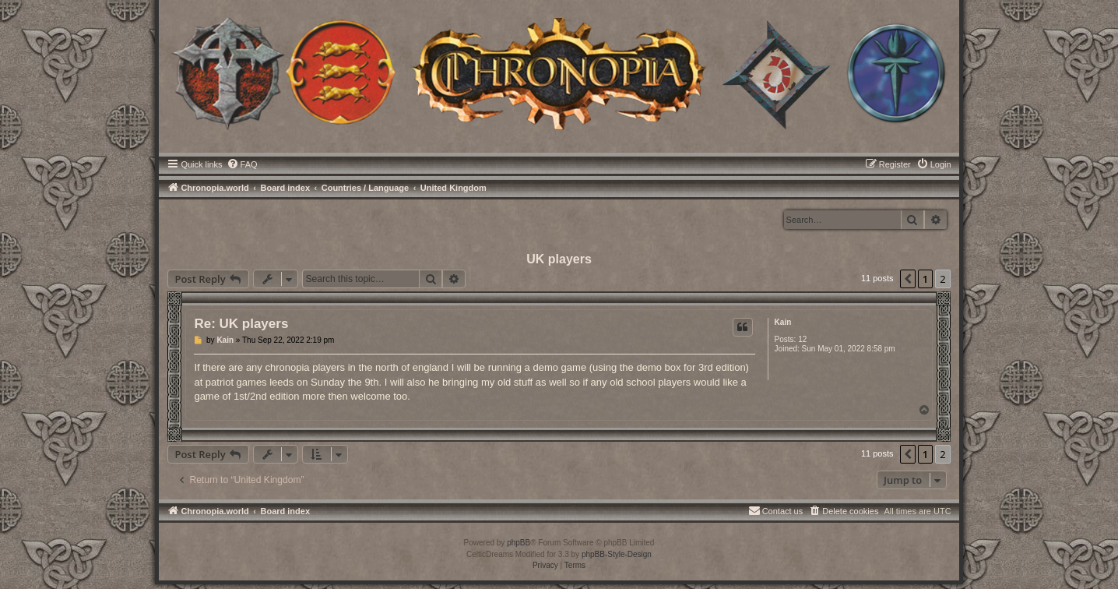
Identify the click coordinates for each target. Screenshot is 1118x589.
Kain (783, 322)
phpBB (518, 542)
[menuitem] (242, 164)
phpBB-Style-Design (617, 554)
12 (802, 339)
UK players (559, 259)
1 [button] (925, 279)
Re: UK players (241, 323)
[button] (908, 279)
